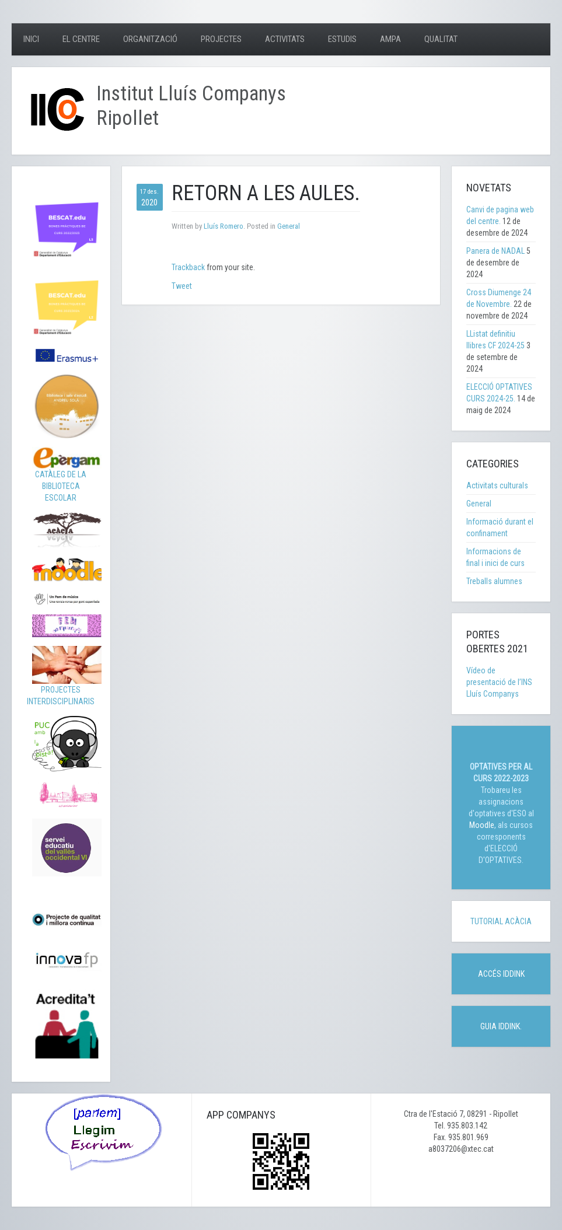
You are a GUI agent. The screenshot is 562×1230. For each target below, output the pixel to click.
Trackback (188, 267)
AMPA (390, 39)
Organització (150, 39)
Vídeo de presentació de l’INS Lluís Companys (499, 682)
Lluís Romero (223, 226)
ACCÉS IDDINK (501, 974)
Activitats (285, 39)
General (288, 226)
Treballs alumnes (494, 581)
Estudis (342, 39)
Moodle (481, 825)
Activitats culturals (497, 485)
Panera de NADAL (495, 251)
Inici (31, 39)
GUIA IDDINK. (501, 1026)
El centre (81, 39)
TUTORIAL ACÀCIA (501, 921)
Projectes (221, 39)
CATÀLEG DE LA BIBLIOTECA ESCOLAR (67, 477)
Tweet (182, 286)
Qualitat (441, 39)
